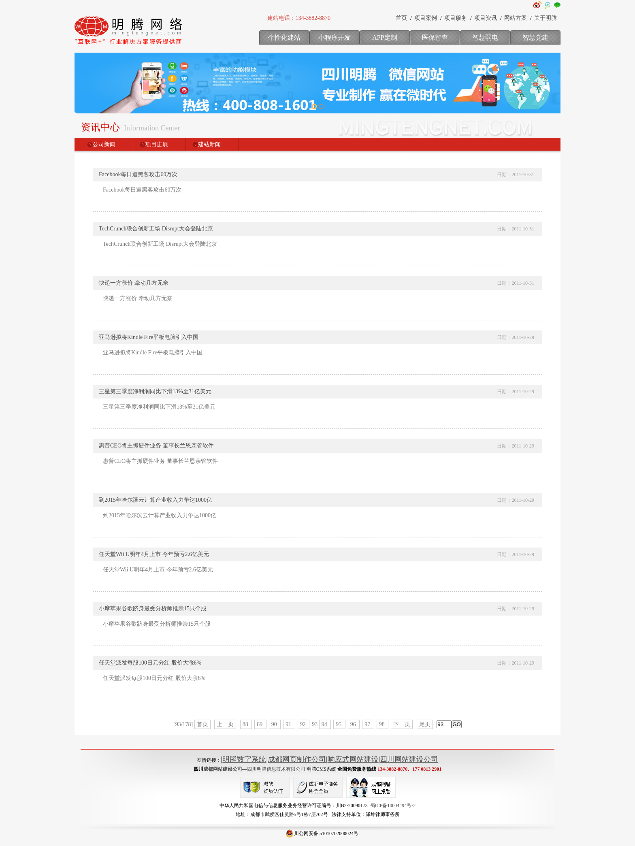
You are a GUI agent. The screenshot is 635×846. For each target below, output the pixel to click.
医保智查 (435, 37)
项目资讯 (485, 18)
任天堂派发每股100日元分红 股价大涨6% (150, 663)
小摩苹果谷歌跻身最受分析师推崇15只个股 (153, 608)
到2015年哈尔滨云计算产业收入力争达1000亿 (155, 500)
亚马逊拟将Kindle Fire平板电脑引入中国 (148, 337)
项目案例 (425, 18)
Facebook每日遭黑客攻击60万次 (138, 174)
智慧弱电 (485, 37)
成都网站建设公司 (222, 769)
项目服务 (455, 18)
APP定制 (384, 37)
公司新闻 (104, 144)
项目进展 (156, 144)
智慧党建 (535, 37)
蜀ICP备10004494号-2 (393, 805)
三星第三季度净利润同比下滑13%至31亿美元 (155, 391)
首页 (401, 18)
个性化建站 (284, 37)
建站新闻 (209, 144)
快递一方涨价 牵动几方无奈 (133, 283)
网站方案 (515, 18)
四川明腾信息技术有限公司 (276, 769)
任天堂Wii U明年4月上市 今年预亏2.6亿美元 (154, 554)
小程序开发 (334, 37)
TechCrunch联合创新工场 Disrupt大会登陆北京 (156, 229)
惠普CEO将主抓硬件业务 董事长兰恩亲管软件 (156, 446)
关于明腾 (545, 18)
